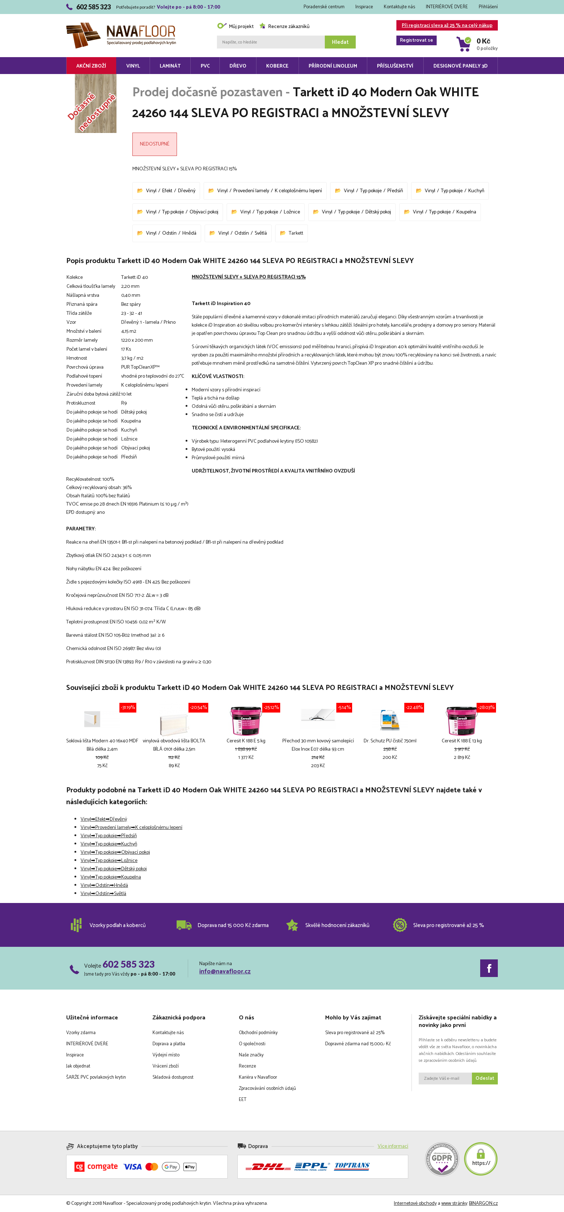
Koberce (277, 66)
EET (242, 1099)
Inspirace (364, 7)
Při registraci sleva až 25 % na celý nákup (444, 26)
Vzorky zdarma (81, 1033)
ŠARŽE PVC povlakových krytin (96, 1077)
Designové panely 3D (460, 66)
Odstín (169, 233)
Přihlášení (488, 7)
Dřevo (237, 66)
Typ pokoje (371, 191)
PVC (205, 66)
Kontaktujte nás (399, 7)
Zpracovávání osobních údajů (267, 1088)
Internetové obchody (415, 1203)
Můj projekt (235, 27)
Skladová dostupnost (173, 1077)
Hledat (340, 42)
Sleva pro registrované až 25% (355, 1033)
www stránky (454, 1203)
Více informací (393, 1146)
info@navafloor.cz (225, 972)
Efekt (167, 191)
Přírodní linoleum (333, 66)
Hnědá (189, 233)
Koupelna (466, 212)
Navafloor (121, 25)
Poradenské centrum (324, 7)
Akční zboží (91, 66)
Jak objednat (78, 1066)
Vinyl (133, 66)
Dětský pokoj (378, 212)
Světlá (261, 233)
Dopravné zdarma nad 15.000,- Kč (358, 1044)
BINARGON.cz (483, 1203)
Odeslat (485, 1078)
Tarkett (296, 233)
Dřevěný (186, 191)
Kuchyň (476, 191)
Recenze (247, 1066)
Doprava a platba (169, 1044)
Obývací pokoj (204, 212)
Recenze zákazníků (284, 27)
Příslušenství (395, 66)
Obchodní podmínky (258, 1033)
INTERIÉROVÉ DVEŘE (447, 7)
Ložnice (292, 212)
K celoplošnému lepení (298, 191)
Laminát (170, 66)
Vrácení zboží (166, 1066)
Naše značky (251, 1055)
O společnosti (252, 1044)
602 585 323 (129, 964)
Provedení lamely (251, 191)
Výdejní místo (166, 1055)
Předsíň (395, 191)
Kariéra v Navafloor (258, 1077)
